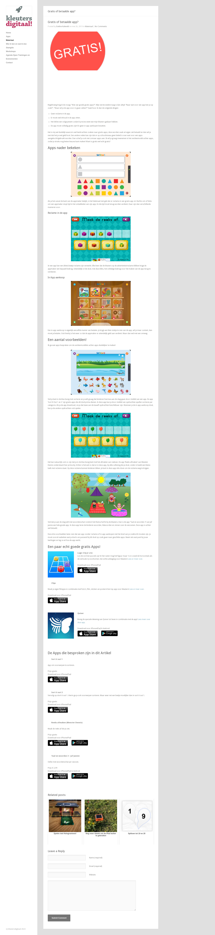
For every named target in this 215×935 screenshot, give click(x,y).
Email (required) (95, 866)
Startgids (10, 48)
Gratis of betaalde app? (63, 22)
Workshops (11, 51)
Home (8, 33)
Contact (9, 63)
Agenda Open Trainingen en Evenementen (18, 57)
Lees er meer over (135, 559)
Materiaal (10, 40)
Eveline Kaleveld (62, 26)
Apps (8, 36)
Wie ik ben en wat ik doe (16, 44)
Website (92, 875)
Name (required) (95, 858)
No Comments (101, 26)
